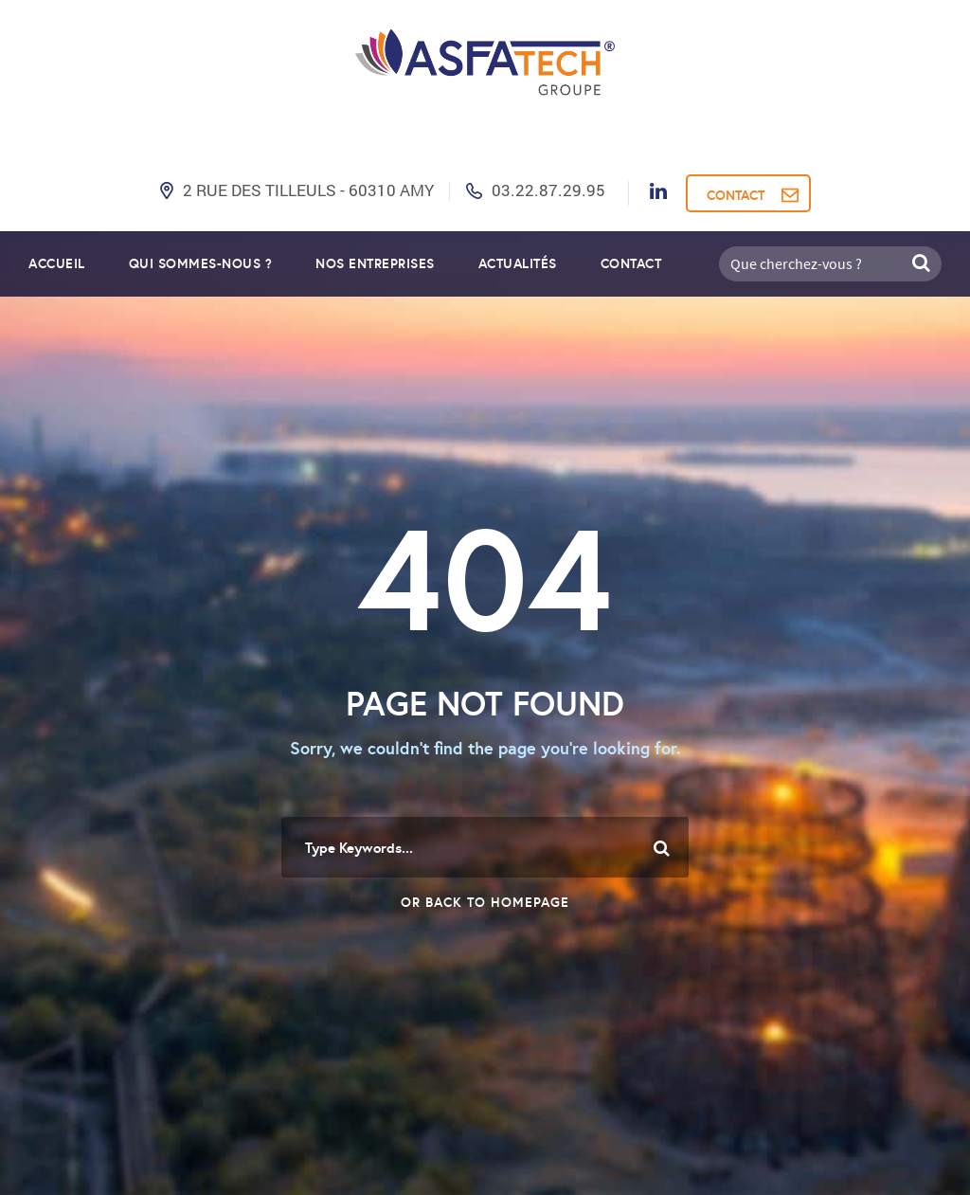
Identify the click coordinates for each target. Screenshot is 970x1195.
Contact (631, 263)
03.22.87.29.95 (548, 190)
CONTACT (735, 195)
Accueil (56, 263)
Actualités (517, 263)
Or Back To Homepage (485, 902)
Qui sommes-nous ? (201, 263)
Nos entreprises (375, 263)
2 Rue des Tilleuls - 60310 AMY (308, 190)
